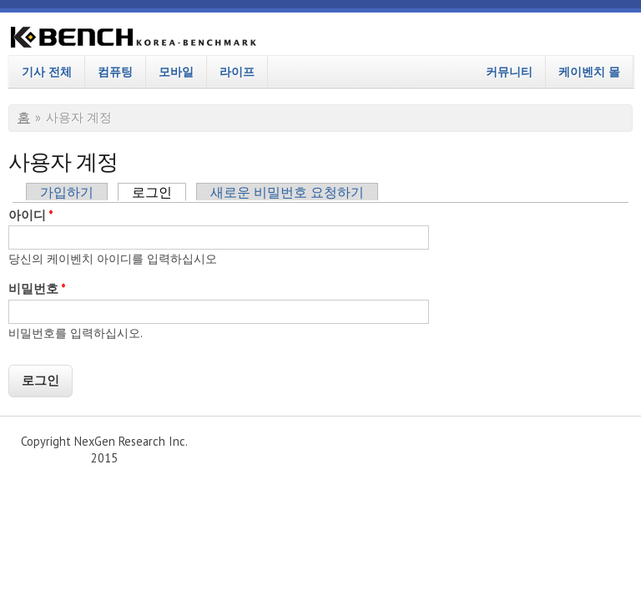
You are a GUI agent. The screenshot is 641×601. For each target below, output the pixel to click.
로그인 (159, 192)
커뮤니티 (509, 71)
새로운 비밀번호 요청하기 (287, 192)
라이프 (237, 71)
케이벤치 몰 (589, 71)
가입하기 (66, 192)
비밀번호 (37, 288)
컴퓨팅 (115, 71)
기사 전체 (47, 71)
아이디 (30, 215)
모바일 (176, 71)
